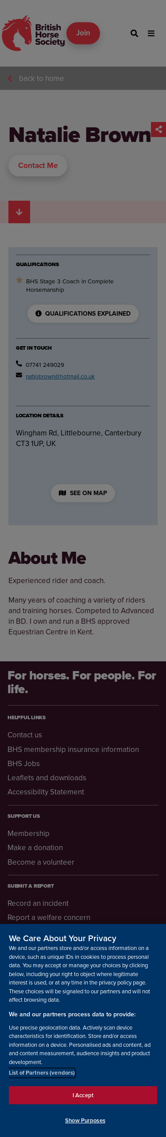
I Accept (83, 1096)
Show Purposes (85, 1122)
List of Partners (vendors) (42, 1074)
